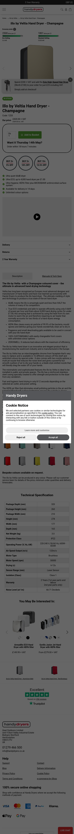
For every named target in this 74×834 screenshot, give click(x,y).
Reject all (21, 437)
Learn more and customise (37, 430)
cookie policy (48, 413)
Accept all (53, 437)
